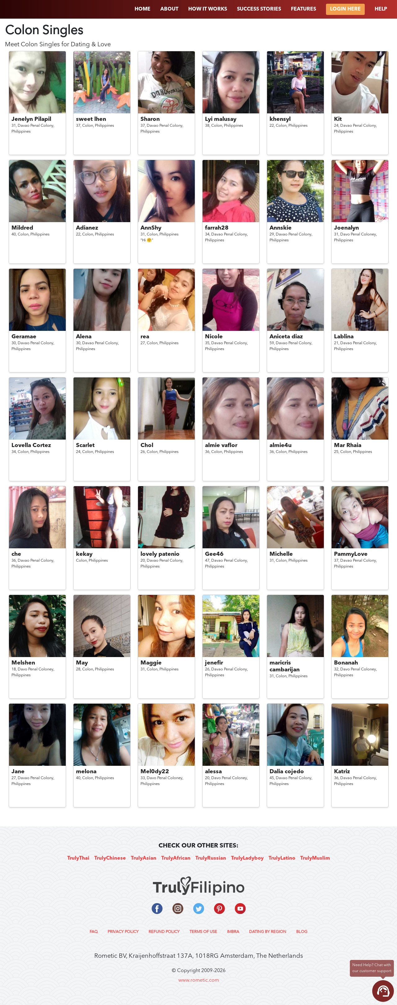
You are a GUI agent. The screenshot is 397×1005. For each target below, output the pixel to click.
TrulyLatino (282, 858)
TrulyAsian (143, 858)
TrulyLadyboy (247, 858)
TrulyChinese (110, 858)
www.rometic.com (198, 980)
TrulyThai (78, 858)
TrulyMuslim (315, 858)
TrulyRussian (210, 858)
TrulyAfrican (175, 858)
